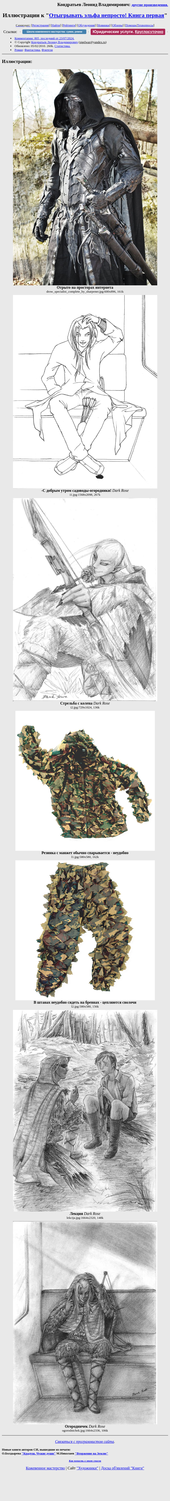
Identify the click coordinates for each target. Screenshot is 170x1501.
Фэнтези (47, 50)
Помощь (131, 25)
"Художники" (87, 1468)
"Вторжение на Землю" (91, 1453)
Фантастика (32, 50)
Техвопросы (145, 25)
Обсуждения (86, 25)
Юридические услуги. (128, 32)
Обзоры (117, 25)
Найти (55, 25)
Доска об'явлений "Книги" (122, 1468)
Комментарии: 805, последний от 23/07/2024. (44, 38)
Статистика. (62, 46)
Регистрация (40, 25)
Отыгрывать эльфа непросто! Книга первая (106, 15)
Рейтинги (69, 25)
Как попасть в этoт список (85, 1460)
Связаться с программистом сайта (84, 1441)
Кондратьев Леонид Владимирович (54, 42)
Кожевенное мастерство (45, 1468)
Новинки (103, 25)
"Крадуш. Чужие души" (39, 1453)
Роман (19, 50)
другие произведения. (150, 5)
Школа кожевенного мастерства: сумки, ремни (54, 31)
